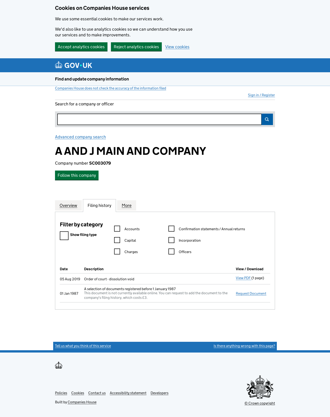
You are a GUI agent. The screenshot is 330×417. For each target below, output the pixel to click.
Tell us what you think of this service (83, 346)
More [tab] (127, 205)
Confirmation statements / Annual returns (206, 230)
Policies (61, 393)
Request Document (251, 293)
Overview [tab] (68, 205)
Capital (125, 241)
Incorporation (184, 241)
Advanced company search (80, 136)
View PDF (243, 278)
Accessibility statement (128, 393)
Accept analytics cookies (81, 46)
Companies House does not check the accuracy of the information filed (110, 88)
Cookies (77, 393)
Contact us (97, 393)
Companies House (82, 402)
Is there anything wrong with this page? (244, 346)
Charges (126, 252)
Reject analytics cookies (136, 46)
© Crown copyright (260, 403)
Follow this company (77, 175)
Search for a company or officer (84, 104)
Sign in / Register (261, 95)
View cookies (177, 47)
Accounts (127, 230)
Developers (159, 393)
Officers (179, 252)
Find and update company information (92, 79)
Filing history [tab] (99, 205)
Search (267, 119)
